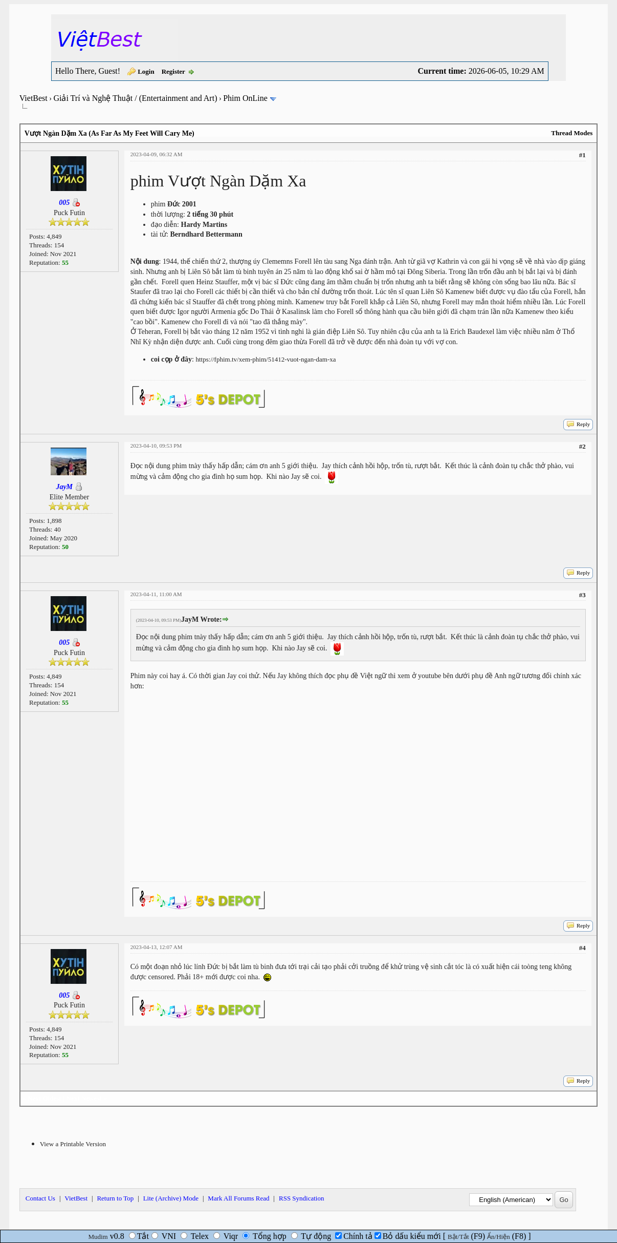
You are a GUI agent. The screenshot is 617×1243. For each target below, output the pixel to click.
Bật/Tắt (458, 1236)
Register (173, 71)
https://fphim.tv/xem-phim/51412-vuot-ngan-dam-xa (266, 359)
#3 (582, 595)
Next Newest (84, 1098)
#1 (582, 155)
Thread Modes (571, 133)
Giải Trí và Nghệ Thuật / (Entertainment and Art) (135, 98)
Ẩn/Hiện (498, 1236)
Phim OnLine (245, 98)
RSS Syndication (301, 1198)
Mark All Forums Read (238, 1198)
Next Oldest (44, 1098)
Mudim (97, 1236)
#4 (582, 948)
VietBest (33, 98)
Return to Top (115, 1198)
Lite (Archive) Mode (171, 1198)
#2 (582, 446)
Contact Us (40, 1198)
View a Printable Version (73, 1144)
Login (146, 71)
